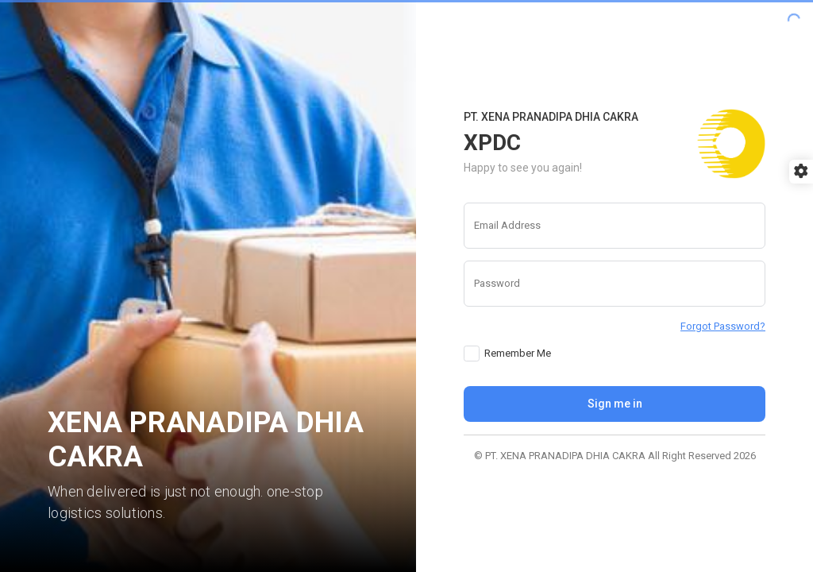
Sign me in (615, 403)
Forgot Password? (722, 326)
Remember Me (517, 353)
